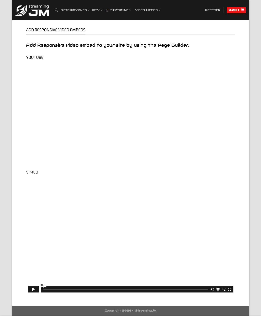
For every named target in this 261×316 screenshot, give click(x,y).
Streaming (118, 10)
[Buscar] (56, 10)
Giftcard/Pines (75, 10)
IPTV (97, 10)
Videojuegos (147, 10)
